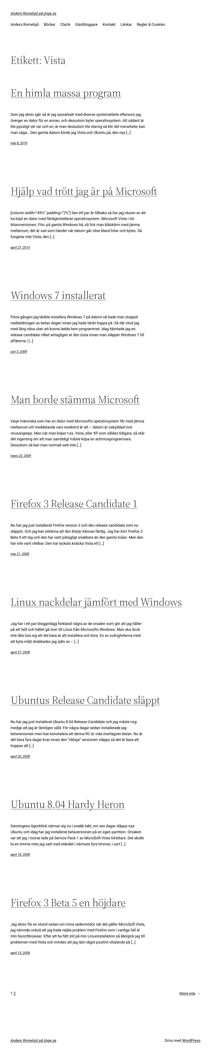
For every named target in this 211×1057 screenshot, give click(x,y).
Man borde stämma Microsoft (75, 399)
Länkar (126, 24)
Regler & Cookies (151, 24)
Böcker (50, 24)
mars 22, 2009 (21, 456)
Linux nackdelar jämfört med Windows (96, 602)
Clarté (65, 24)
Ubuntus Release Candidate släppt (85, 700)
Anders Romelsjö (25, 24)
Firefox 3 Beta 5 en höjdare (68, 902)
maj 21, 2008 (20, 554)
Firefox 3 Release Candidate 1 (74, 503)
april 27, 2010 (20, 247)
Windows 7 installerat (58, 295)
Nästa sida (189, 993)
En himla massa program (66, 92)
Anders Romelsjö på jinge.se (33, 13)
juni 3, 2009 (19, 352)
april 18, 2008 (20, 855)
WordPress (191, 1040)
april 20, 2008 (20, 756)
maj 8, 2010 (19, 143)
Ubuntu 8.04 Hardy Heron (68, 804)
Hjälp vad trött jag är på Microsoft (84, 191)
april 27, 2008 (20, 652)
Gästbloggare (86, 24)
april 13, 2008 (20, 953)
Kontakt (109, 24)
